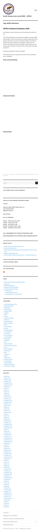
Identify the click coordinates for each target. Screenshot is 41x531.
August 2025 (7, 386)
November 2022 (8, 426)
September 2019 (8, 457)
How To (6, 328)
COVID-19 (6, 319)
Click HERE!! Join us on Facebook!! (14, 190)
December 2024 (8, 400)
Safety (5, 355)
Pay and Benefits (8, 349)
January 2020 (7, 452)
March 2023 (7, 419)
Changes (6, 312)
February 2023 (7, 421)
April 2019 (6, 465)
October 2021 (7, 436)
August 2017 (7, 500)
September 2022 (8, 427)
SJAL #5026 (7, 357)
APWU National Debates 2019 (16, 29)
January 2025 (7, 398)
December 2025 (8, 383)
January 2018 (7, 491)
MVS (5, 342)
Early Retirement (8, 321)
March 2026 (7, 378)
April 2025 (6, 393)
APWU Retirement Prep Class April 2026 (14, 246)
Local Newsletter (8, 335)
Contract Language (9, 318)
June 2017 (6, 503)
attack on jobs (7, 309)
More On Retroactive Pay (10, 248)
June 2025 (6, 390)
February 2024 (7, 412)
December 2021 (8, 434)
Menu (35, 10)
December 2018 (8, 472)
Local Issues (7, 333)
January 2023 (7, 422)
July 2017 (6, 501)
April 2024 (6, 409)
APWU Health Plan (8, 306)
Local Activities (8, 331)
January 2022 (7, 433)
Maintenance (7, 338)
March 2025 (7, 395)
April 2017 (6, 506)
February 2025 (7, 397)
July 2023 (6, 414)
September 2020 (8, 441)
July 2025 (6, 388)
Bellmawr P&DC (8, 311)
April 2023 (6, 417)
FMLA (5, 325)
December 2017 (8, 493)
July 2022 (6, 429)
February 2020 (7, 450)
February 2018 (7, 489)
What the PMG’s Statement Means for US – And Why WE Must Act (20, 255)
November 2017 (8, 494)
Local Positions (8, 337)
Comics (6, 316)
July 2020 (6, 445)
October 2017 (7, 496)
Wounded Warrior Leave (11, 292)
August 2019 (7, 458)
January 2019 (7, 470)
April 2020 (6, 446)
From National (11, 174)
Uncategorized (7, 361)
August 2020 (7, 443)
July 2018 (6, 481)
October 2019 (7, 455)
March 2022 (7, 431)
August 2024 (7, 405)
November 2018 (8, 474)
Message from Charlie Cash (10, 253)
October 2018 (7, 476)
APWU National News (11, 262)
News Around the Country (10, 345)
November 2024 (8, 402)
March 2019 (7, 467)
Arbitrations (7, 307)
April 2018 (6, 486)
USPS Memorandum (9, 364)
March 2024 (7, 410)
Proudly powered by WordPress (25, 528)
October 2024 (7, 403)
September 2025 (8, 384)
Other (5, 347)
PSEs (5, 352)
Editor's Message (8, 323)
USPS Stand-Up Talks (9, 366)
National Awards (8, 343)
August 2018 (7, 479)
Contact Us (7, 283)
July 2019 (6, 460)
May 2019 (6, 464)
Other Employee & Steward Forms (14, 294)
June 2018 (6, 482)
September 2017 (8, 498)
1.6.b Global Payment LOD (10, 304)
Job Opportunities (8, 330)
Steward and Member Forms (11, 289)
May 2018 (6, 484)
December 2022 (8, 424)
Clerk (5, 314)
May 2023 (6, 415)
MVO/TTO (6, 340)
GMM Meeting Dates (9, 285)
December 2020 (8, 439)
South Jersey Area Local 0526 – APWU (17, 16)
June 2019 (6, 462)
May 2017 (6, 505)
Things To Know (8, 359)
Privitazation (7, 350)
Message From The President (11, 287)
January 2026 (7, 381)
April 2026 (6, 376)
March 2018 (7, 488)
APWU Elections (19, 174)
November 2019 (8, 453)
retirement (7, 354)
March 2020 (7, 448)
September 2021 (8, 438)
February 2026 (7, 379)
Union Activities (8, 362)
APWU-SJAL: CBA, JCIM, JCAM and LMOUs (14, 282)
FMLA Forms (9, 290)
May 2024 (6, 407)
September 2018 (8, 477)
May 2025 (6, 391)
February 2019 (7, 469)
